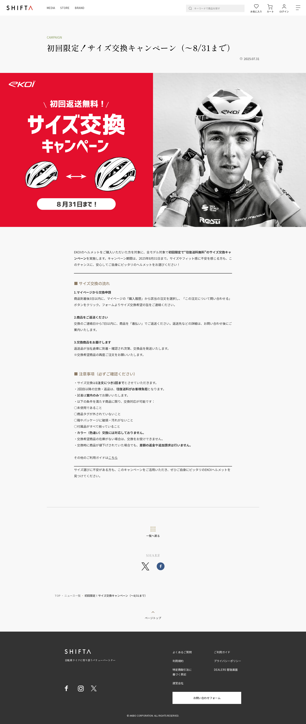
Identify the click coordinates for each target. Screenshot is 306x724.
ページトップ (153, 617)
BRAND (79, 8)
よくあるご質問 (182, 652)
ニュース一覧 (72, 595)
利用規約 (178, 661)
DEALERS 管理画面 (226, 670)
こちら (113, 457)
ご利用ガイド (222, 652)
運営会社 (178, 683)
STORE (64, 8)
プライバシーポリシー (227, 661)
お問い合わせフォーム (207, 698)
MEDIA (51, 8)
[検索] (190, 8)
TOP (57, 595)
